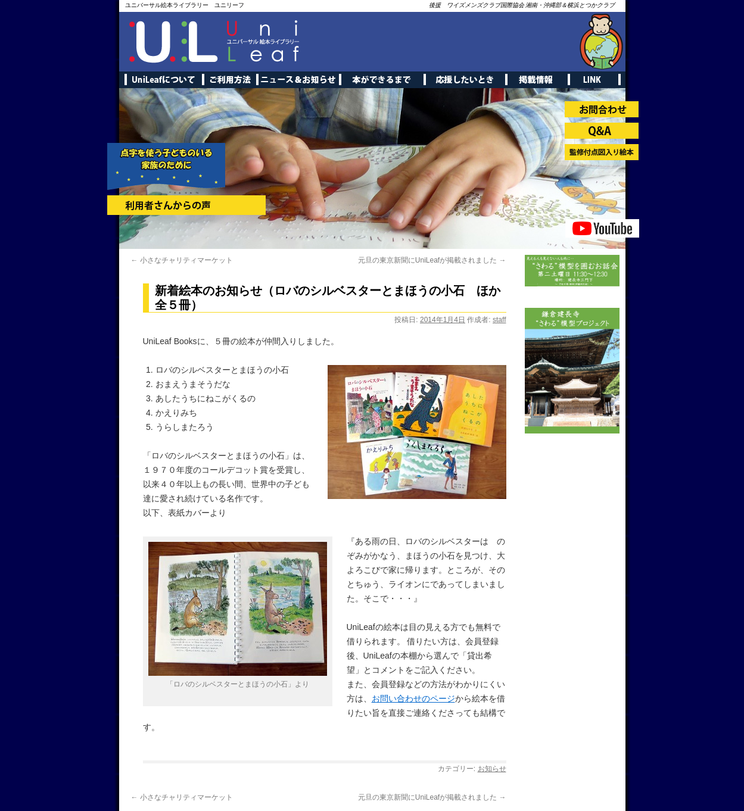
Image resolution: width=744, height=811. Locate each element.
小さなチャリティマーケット (182, 260)
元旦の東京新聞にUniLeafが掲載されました (432, 260)
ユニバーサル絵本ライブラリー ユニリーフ (184, 5)
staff (499, 320)
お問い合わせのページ (413, 698)
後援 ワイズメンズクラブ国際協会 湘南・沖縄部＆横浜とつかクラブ (522, 5)
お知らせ (492, 769)
